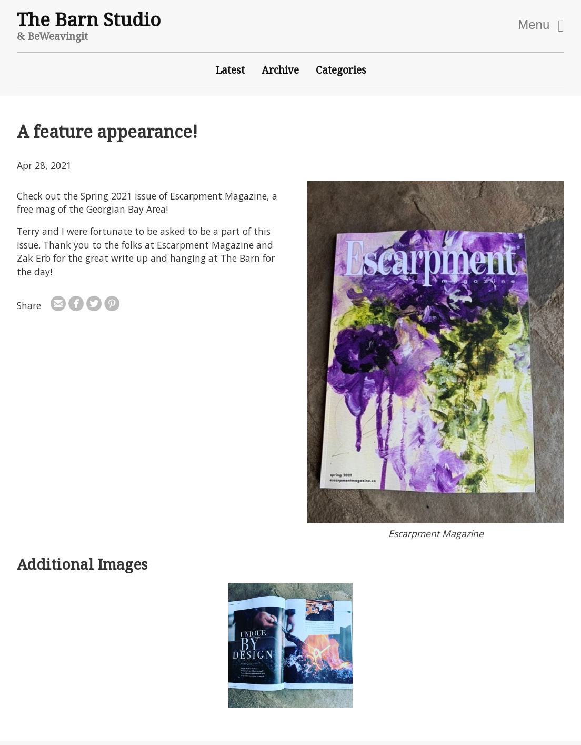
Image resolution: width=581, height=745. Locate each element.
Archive (280, 70)
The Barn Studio (89, 19)
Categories (341, 70)
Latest (230, 70)
